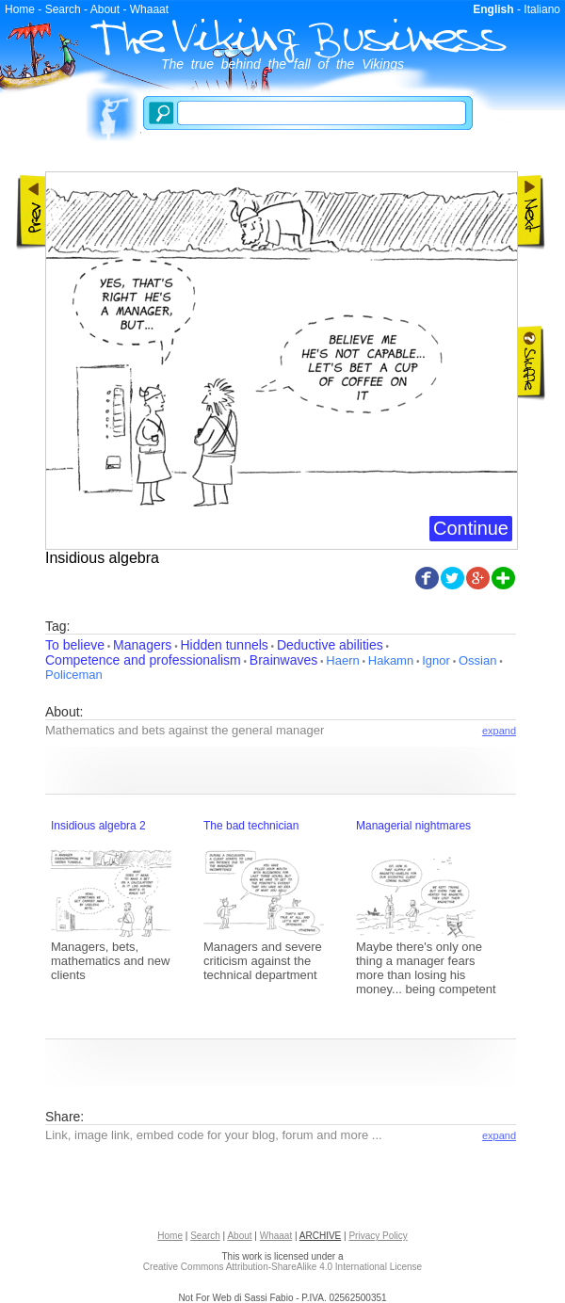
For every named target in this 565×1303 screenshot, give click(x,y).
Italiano (542, 9)
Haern (342, 660)
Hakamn (390, 660)
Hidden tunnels (223, 644)
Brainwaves (283, 660)
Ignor (436, 660)
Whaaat (149, 9)
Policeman (74, 675)
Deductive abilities (330, 644)
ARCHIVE (320, 1236)
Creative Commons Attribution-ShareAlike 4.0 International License (282, 1267)
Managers (142, 644)
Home (20, 9)
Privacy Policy (377, 1236)
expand (499, 730)
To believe (75, 644)
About (105, 9)
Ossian (477, 660)
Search (63, 9)
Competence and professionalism (143, 660)
